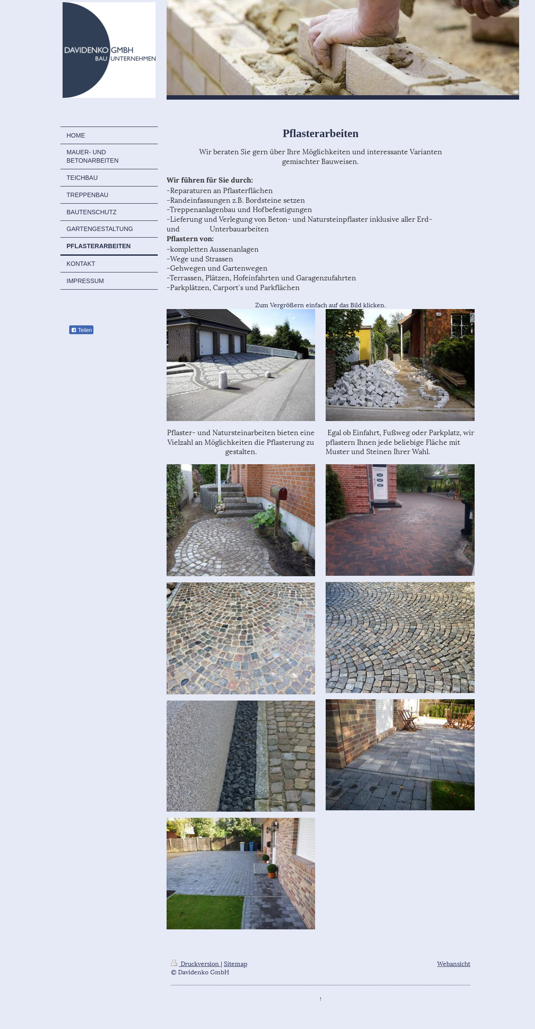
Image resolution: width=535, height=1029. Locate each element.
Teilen (81, 330)
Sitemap (235, 963)
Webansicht (453, 963)
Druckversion (196, 963)
